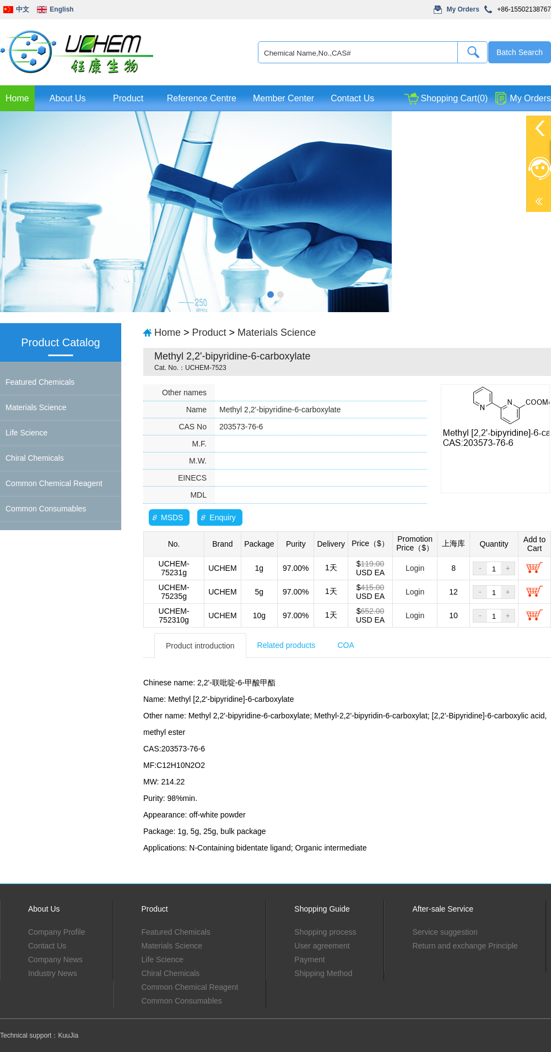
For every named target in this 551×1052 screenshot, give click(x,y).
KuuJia (68, 1035)
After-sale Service (442, 908)
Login (415, 568)
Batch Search (519, 52)
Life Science (26, 432)
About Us (68, 98)
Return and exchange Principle (464, 945)
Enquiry (222, 517)
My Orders (463, 9)
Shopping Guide (321, 908)
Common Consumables (46, 508)
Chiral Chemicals (35, 458)
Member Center (283, 98)
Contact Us (352, 98)
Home (17, 98)
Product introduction (200, 645)
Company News (55, 959)
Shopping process (325, 932)
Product (128, 98)
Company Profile (56, 932)
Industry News (52, 973)
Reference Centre (201, 98)
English (61, 9)
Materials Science (36, 407)
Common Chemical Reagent (54, 483)
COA (345, 645)
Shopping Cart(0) (454, 98)
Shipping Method (323, 973)
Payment (309, 959)
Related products (286, 645)
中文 (22, 9)
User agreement (321, 945)
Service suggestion (444, 932)
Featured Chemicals (40, 382)
